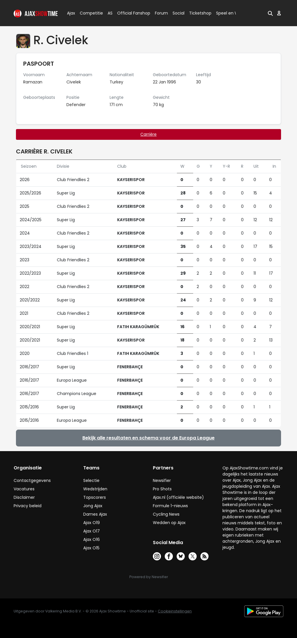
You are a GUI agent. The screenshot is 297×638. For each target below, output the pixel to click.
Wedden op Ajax (169, 523)
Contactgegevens (32, 480)
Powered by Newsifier (148, 576)
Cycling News (166, 514)
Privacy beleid (27, 506)
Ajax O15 (91, 548)
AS (110, 13)
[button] (269, 13)
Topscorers (94, 497)
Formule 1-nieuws (170, 506)
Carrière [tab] (148, 134)
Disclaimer (24, 497)
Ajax (70, 13)
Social (178, 13)
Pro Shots (162, 489)
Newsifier (162, 480)
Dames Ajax (95, 514)
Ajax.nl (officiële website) (178, 497)
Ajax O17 (91, 531)
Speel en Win (229, 13)
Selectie (91, 480)
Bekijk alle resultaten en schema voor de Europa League (148, 438)
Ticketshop (200, 13)
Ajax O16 (91, 539)
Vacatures (24, 489)
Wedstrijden (95, 489)
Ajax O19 (91, 523)
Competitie (89, 13)
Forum (161, 13)
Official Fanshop (130, 13)
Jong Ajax (92, 506)
